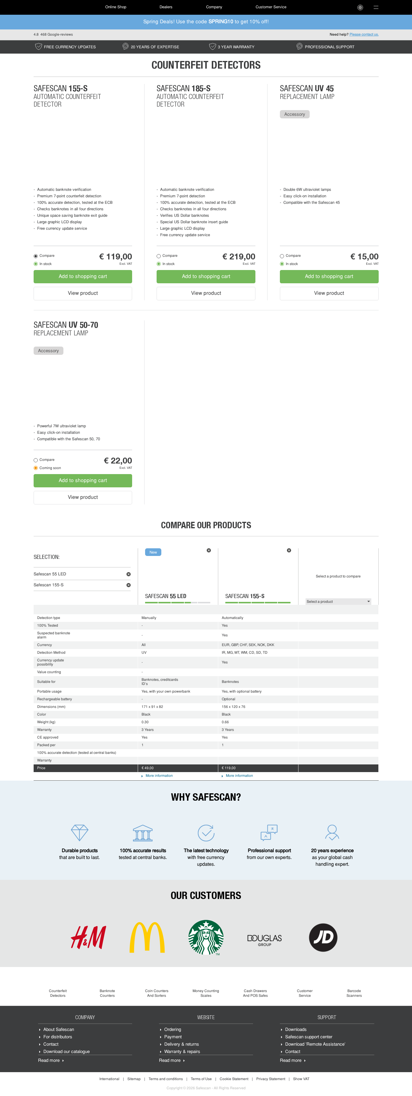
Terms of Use (201, 1079)
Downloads (296, 1030)
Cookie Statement (234, 1079)
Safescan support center (308, 1037)
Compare (47, 256)
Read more (49, 1061)
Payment (173, 1037)
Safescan (50, 574)
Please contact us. (364, 35)
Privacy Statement (270, 1079)
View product (83, 293)
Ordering (172, 1030)
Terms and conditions (166, 1079)
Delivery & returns (181, 1044)
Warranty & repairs (182, 1052)
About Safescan (58, 1030)
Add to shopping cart (83, 276)
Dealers (166, 7)
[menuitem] (54, 7)
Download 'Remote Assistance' (315, 1044)
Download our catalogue (66, 1052)
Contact (50, 1044)
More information (159, 776)
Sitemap (134, 1079)
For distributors (57, 1037)
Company (214, 7)
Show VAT (301, 1079)
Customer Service (271, 7)
